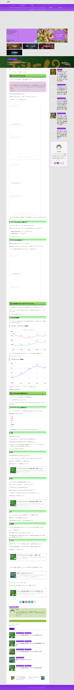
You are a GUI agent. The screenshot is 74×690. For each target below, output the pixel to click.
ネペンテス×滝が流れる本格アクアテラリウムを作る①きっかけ (29, 629)
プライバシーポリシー (41, 9)
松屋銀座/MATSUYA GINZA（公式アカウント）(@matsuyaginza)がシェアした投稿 (25, 292)
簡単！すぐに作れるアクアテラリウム (24, 653)
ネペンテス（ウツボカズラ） (41, 5)
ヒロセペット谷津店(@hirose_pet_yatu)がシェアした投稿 (24, 207)
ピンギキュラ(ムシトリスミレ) (32, 8)
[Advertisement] (37, 20)
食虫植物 (32, 5)
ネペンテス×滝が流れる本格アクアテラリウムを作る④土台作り (29, 661)
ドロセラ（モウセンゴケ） (23, 7)
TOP (30, 681)
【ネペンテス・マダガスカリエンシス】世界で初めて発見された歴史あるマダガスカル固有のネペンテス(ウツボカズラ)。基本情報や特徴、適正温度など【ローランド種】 (62, 98)
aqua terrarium (12, 619)
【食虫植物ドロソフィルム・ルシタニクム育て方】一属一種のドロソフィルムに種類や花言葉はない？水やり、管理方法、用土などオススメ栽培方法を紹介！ (62, 70)
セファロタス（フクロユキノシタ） (13, 8)
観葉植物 (50, 7)
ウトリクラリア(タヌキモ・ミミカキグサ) (41, 8)
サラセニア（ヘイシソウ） (60, 5)
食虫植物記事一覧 (23, 5)
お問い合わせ (32, 9)
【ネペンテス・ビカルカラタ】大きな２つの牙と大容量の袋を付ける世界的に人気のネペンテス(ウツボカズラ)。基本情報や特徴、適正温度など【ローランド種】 (62, 114)
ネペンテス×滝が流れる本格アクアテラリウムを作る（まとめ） (29, 645)
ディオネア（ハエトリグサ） (51, 5)
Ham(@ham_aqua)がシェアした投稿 (25, 151)
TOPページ (14, 5)
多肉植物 (60, 7)
